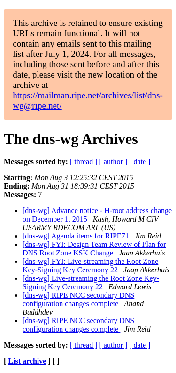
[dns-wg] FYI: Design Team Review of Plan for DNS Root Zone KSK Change (94, 248)
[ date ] (139, 162)
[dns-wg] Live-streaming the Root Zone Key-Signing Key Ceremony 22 (91, 282)
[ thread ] (84, 162)
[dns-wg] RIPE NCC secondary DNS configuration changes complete (78, 299)
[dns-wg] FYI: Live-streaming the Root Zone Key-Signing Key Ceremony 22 (90, 265)
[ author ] (113, 162)
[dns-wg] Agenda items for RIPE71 (77, 236)
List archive (27, 361)
